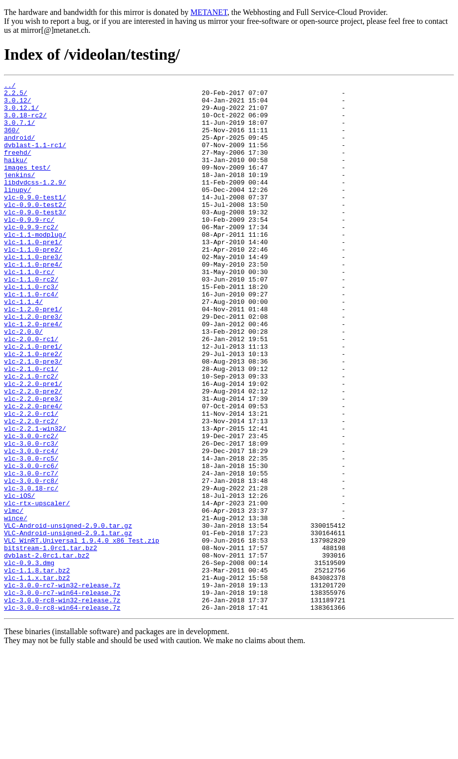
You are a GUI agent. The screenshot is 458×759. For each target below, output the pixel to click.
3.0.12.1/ (21, 113)
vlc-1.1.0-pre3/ (33, 292)
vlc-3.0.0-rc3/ (31, 516)
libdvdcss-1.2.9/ (35, 202)
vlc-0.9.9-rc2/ (31, 256)
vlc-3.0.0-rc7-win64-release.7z (62, 695)
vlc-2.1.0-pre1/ (33, 399)
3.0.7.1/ (19, 131)
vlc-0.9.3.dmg (29, 659)
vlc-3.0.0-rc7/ (31, 552)
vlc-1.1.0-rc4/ (31, 337)
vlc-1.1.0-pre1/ (33, 274)
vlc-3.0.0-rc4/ (31, 525)
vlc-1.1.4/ (23, 346)
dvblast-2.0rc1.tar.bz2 (47, 650)
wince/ (15, 605)
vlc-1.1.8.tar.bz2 (37, 668)
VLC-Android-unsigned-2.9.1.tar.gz (68, 623)
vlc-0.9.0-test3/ (35, 238)
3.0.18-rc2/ (25, 122)
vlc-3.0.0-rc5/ (31, 534)
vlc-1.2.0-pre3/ (33, 364)
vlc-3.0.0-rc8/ (31, 561)
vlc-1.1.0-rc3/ (31, 328)
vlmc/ (13, 596)
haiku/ (15, 176)
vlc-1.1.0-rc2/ (31, 319)
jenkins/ (19, 194)
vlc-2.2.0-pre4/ (33, 471)
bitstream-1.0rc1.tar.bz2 (50, 641)
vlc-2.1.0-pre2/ (33, 408)
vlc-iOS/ (19, 578)
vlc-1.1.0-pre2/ (33, 283)
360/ (11, 140)
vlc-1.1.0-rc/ (29, 310)
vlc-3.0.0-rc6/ (31, 543)
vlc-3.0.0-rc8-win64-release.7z (62, 713)
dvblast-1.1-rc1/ (35, 158)
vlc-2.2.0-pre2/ (33, 453)
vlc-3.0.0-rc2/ (31, 507)
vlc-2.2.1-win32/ (35, 498)
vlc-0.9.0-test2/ (35, 229)
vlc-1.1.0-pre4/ (33, 301)
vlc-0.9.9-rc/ (29, 247)
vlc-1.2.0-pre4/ (33, 373)
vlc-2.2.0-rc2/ (31, 489)
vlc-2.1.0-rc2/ (31, 435)
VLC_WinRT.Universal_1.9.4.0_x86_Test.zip (81, 632)
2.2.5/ (15, 95)
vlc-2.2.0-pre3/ (33, 462)
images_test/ (27, 185)
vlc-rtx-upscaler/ (37, 587)
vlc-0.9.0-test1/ (35, 220)
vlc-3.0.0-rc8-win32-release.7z (62, 704)
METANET (208, 12)
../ (9, 86)
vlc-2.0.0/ (23, 382)
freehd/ (17, 167)
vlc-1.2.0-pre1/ (33, 355)
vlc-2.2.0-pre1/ (33, 444)
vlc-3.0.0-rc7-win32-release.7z (62, 686)
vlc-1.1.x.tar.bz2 (37, 677)
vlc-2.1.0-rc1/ (31, 426)
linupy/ (17, 211)
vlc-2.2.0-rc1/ (31, 480)
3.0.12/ (17, 104)
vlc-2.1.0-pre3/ (33, 417)
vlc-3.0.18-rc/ (31, 570)
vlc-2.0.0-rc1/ (31, 390)
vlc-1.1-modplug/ (35, 265)
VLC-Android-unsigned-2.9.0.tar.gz (68, 614)
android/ (19, 149)
